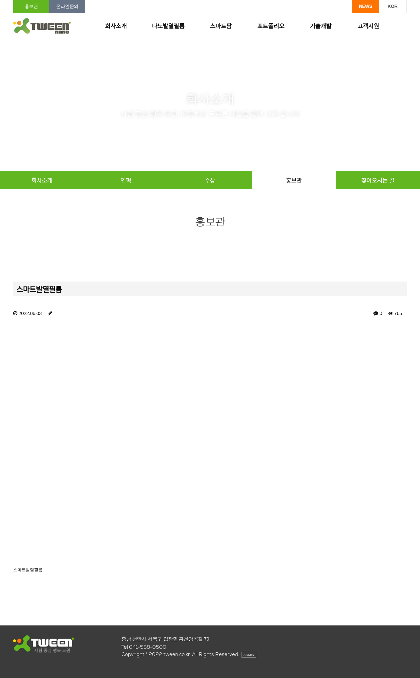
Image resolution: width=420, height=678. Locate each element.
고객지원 (368, 26)
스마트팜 (221, 26)
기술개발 (320, 26)
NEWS (365, 6)
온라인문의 (67, 6)
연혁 (125, 180)
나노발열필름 (168, 26)
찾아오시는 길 (377, 180)
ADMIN (248, 654)
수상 (209, 180)
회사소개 (116, 26)
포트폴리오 (270, 26)
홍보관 (31, 6)
